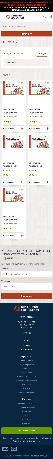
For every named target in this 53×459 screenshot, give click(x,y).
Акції (26, 341)
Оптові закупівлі (26, 361)
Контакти (26, 388)
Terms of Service (28, 441)
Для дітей (27, 415)
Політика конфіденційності (26, 381)
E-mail (4, 268)
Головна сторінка (7, 26)
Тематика (5, 281)
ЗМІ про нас (26, 384)
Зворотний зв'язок (26, 431)
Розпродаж (26, 349)
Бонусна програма (26, 365)
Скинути (42, 53)
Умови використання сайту (26, 377)
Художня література (27, 407)
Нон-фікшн (26, 411)
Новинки (27, 345)
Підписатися (26, 296)
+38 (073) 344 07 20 (26, 317)
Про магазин (26, 373)
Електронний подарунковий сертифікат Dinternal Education (13, 111)
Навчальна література (26, 403)
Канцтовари (26, 419)
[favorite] (22, 83)
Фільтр (25, 34)
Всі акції (26, 369)
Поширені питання (26, 392)
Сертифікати (27, 423)
